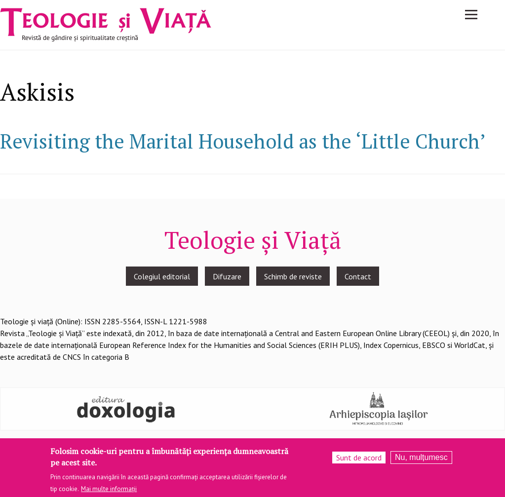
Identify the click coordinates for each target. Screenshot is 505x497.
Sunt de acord (359, 460)
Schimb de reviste (293, 276)
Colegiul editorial (162, 276)
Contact (358, 276)
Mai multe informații (109, 491)
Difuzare (227, 276)
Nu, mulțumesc (421, 460)
